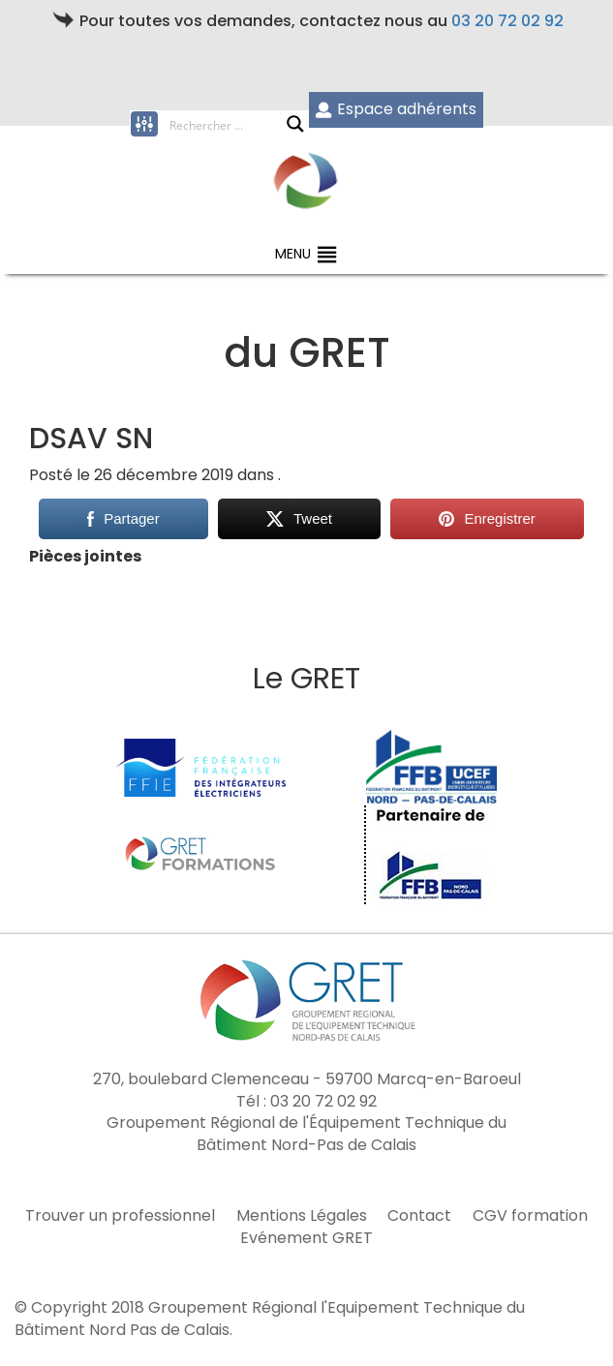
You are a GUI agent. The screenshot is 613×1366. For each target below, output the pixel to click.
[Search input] (227, 123)
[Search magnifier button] (295, 123)
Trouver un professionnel (120, 1216)
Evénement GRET (306, 1238)
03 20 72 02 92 (507, 21)
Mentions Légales (301, 1216)
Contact (419, 1216)
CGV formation (530, 1216)
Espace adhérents (395, 109)
